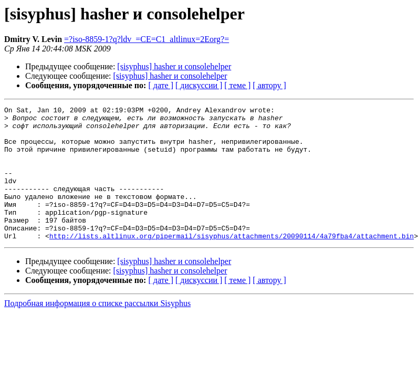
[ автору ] (269, 85)
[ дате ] (160, 85)
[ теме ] (237, 85)
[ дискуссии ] (198, 85)
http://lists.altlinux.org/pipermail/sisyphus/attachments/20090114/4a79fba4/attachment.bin (231, 262)
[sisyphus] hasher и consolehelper (174, 66)
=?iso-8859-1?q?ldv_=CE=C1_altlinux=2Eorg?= (146, 39)
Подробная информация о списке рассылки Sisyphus (97, 330)
